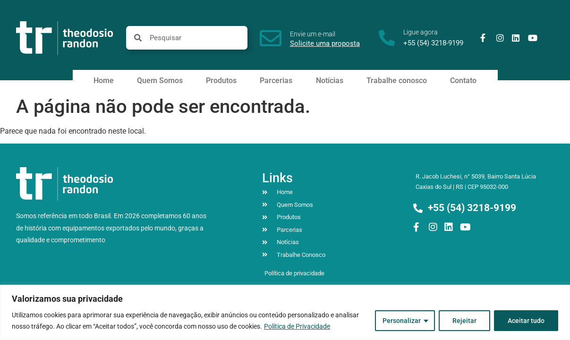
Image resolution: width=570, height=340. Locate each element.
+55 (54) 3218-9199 (433, 43)
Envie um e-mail (312, 34)
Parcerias (276, 80)
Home (104, 80)
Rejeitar (464, 320)
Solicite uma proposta (325, 43)
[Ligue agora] (387, 38)
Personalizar (402, 320)
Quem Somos (160, 80)
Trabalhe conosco (396, 80)
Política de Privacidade (297, 326)
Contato (463, 80)
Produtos (221, 80)
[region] (285, 312)
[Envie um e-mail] (270, 38)
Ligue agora (420, 32)
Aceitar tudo (526, 320)
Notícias (329, 80)
